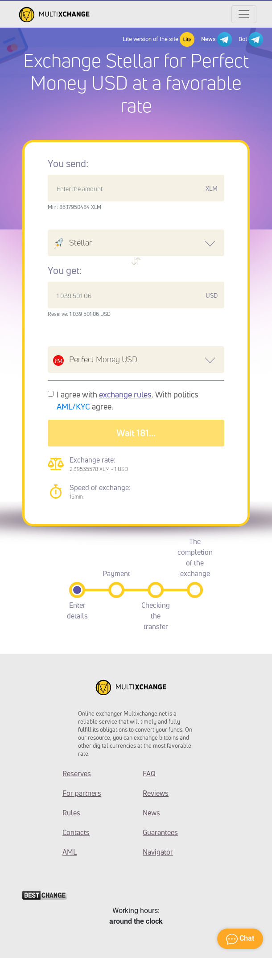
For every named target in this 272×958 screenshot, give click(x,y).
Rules (71, 813)
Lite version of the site (158, 39)
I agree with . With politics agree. (127, 400)
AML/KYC (73, 406)
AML (69, 852)
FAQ (149, 773)
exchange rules (125, 394)
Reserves (76, 773)
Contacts (76, 832)
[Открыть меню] (243, 14)
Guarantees (160, 832)
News (216, 39)
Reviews (156, 793)
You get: (65, 270)
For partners (81, 793)
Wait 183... (136, 433)
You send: (68, 163)
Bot (251, 39)
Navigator (158, 852)
